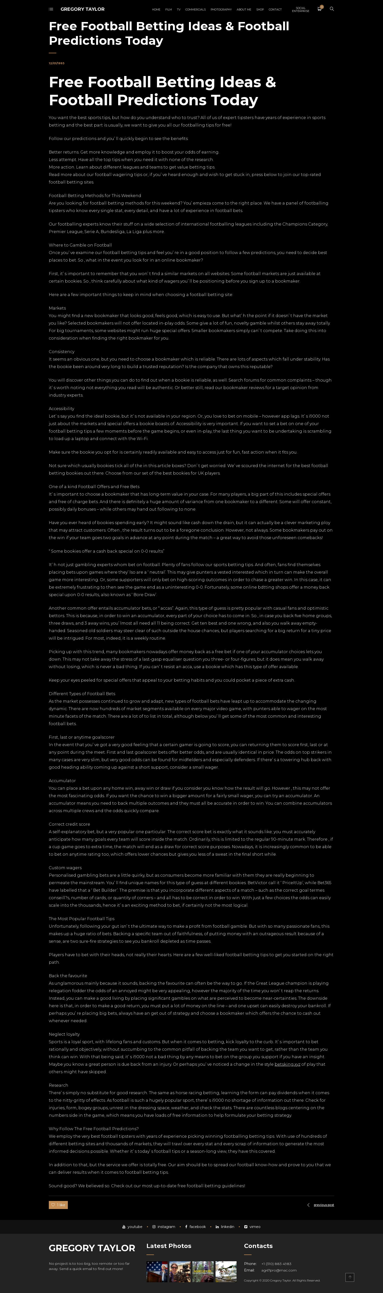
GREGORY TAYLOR (83, 9)
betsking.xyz (287, 1064)
